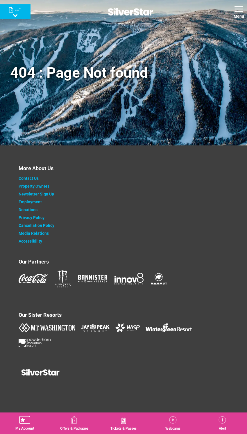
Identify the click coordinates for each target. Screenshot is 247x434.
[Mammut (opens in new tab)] (159, 278)
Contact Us (29, 178)
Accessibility (30, 241)
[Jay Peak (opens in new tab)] (95, 327)
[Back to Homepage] (124, 373)
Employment (30, 202)
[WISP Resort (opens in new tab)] (127, 327)
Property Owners (34, 186)
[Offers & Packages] (74, 423)
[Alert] (222, 423)
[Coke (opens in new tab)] (33, 278)
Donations (28, 209)
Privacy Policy (31, 217)
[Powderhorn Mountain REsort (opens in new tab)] (35, 342)
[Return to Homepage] (130, 11)
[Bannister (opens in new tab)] (92, 278)
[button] (24, 423)
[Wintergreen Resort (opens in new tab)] (169, 327)
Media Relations (34, 233)
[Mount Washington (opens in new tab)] (47, 327)
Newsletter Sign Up (36, 194)
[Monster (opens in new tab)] (63, 278)
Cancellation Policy (36, 225)
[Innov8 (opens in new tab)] (129, 278)
